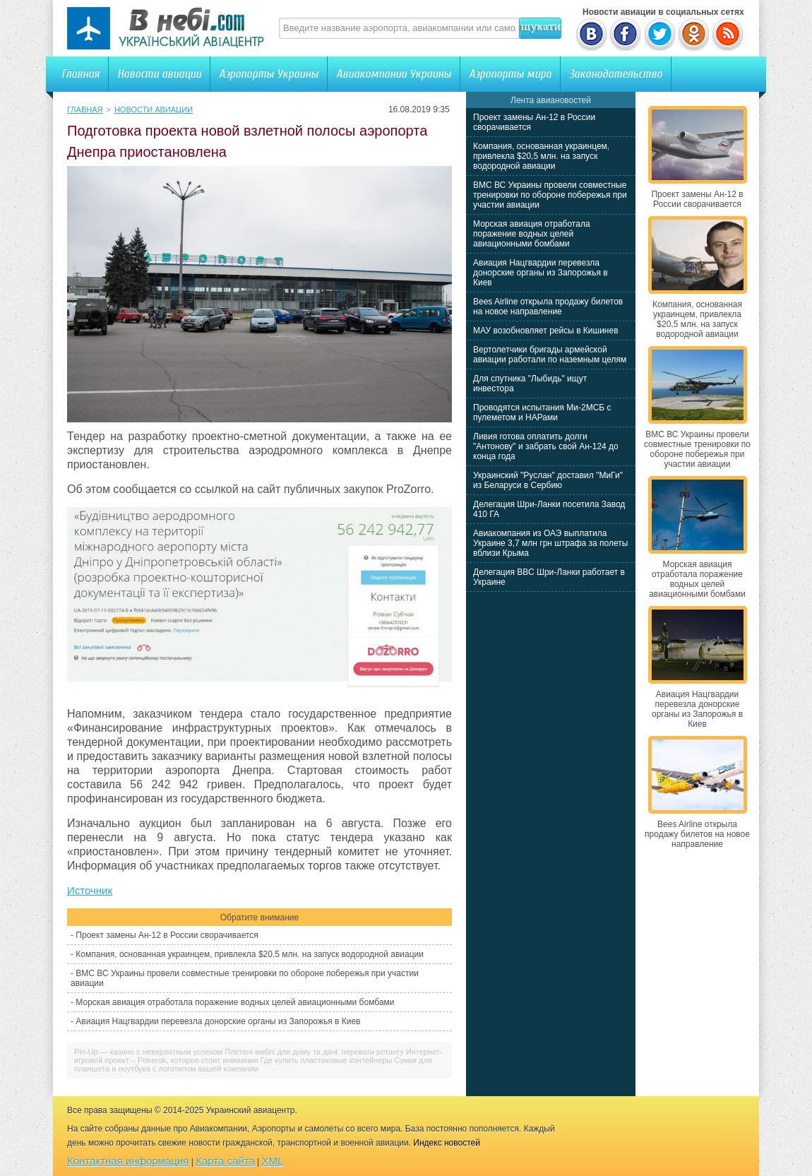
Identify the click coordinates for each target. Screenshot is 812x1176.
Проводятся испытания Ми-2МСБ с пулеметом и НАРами (542, 412)
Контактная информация (128, 1161)
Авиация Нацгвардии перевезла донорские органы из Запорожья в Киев (218, 1021)
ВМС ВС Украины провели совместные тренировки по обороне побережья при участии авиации (550, 195)
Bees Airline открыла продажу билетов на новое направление (548, 306)
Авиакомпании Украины (393, 74)
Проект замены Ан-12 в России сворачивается (167, 935)
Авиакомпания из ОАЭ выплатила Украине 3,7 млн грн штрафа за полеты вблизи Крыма (550, 543)
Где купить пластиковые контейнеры (326, 1060)
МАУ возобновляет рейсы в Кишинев (546, 330)
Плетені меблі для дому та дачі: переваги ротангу (314, 1051)
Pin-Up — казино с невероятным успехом (148, 1051)
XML (273, 1161)
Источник (89, 890)
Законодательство (615, 74)
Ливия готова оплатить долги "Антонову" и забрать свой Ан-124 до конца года (546, 446)
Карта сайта (225, 1161)
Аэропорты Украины (268, 74)
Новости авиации (159, 74)
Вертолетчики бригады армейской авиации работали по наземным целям (549, 354)
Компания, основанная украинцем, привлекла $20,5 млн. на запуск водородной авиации (250, 954)
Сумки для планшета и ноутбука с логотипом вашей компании (253, 1064)
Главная (80, 74)
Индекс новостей (446, 1143)
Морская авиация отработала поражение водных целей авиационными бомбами (235, 1002)
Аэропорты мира (510, 74)
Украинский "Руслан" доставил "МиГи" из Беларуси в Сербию (548, 480)
